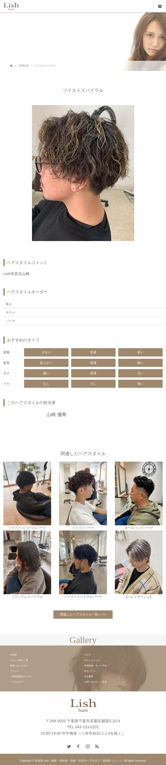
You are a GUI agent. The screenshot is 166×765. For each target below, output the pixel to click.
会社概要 (88, 676)
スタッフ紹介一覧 (19, 660)
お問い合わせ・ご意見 (95, 682)
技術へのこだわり (19, 665)
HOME (13, 655)
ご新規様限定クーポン (21, 676)
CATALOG (23, 65)
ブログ (87, 655)
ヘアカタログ (17, 682)
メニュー (14, 671)
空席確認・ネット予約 (95, 665)
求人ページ (90, 671)
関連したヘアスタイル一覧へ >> (83, 614)
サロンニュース (92, 660)
